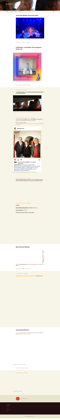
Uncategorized (9, 411)
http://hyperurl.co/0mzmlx (26, 335)
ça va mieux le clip (19, 374)
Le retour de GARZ (19, 275)
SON (7, 409)
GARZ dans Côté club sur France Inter (23, 118)
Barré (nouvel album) (22, 248)
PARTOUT (24, 211)
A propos (7, 11)
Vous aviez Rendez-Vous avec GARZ (27, 15)
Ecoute (16, 11)
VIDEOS (8, 412)
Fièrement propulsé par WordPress (30, 418)
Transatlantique (19, 89)
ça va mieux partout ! (22, 331)
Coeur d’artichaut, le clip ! (20, 178)
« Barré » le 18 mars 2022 (20, 204)
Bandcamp (35, 209)
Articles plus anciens (22, 400)
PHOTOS (8, 408)
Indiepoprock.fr (39, 277)
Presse (20, 11)
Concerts (11, 11)
